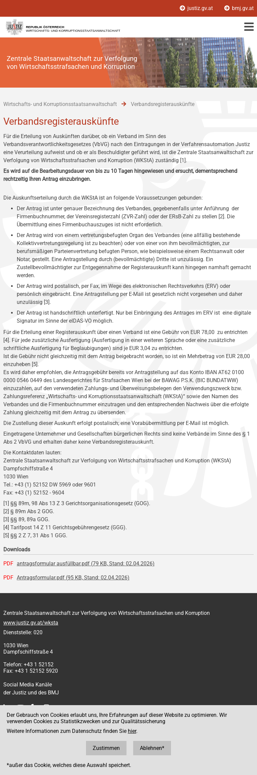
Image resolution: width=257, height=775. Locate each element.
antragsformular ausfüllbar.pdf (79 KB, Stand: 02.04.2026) (86, 563)
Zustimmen (106, 748)
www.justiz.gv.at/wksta (30, 623)
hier (132, 731)
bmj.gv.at (239, 8)
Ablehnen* (152, 748)
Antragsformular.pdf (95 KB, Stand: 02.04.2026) (73, 577)
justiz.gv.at (197, 8)
